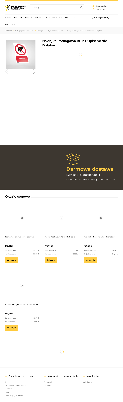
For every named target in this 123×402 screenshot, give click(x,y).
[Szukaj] (81, 7)
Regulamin (48, 385)
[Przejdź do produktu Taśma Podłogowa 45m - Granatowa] (101, 221)
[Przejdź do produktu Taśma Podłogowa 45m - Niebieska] (61, 221)
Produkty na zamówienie (15, 385)
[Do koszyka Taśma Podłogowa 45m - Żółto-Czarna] (11, 328)
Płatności (48, 382)
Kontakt (8, 389)
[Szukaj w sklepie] (55, 8)
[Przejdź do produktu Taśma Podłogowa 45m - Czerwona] (22, 221)
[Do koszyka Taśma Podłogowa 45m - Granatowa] (90, 260)
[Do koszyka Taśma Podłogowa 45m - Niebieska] (51, 260)
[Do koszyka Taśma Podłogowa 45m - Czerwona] (11, 260)
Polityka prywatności (14, 395)
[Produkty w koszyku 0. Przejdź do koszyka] (103, 17)
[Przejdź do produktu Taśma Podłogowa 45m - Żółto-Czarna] (22, 289)
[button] (6, 72)
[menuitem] (8, 18)
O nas (7, 382)
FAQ (7, 392)
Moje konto (87, 382)
